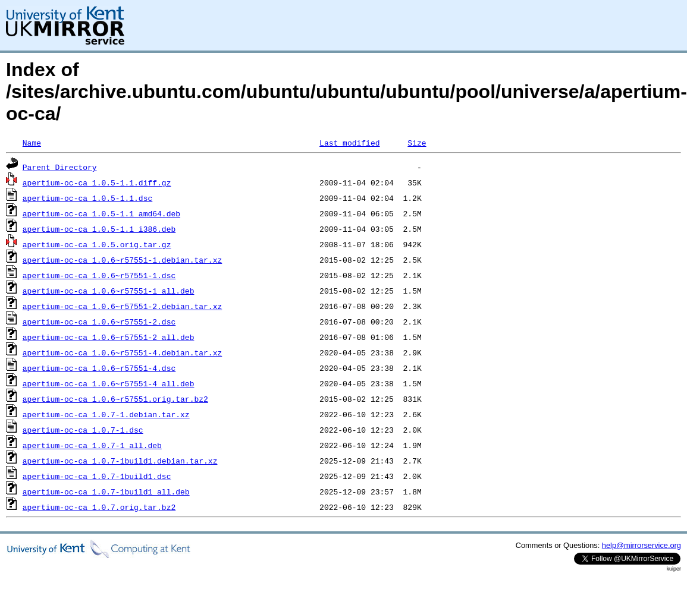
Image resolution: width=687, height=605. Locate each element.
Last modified (349, 142)
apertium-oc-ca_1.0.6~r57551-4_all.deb (109, 383)
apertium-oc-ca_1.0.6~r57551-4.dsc (99, 368)
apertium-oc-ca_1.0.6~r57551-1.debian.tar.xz (122, 259)
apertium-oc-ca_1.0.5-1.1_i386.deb (99, 228)
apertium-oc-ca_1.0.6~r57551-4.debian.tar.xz (122, 352)
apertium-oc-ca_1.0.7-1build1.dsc (97, 476)
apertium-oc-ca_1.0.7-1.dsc (83, 429)
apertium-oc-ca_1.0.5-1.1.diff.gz (97, 182)
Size (416, 142)
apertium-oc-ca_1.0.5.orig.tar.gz (97, 244)
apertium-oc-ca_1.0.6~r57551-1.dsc (99, 275)
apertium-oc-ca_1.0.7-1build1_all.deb (106, 491)
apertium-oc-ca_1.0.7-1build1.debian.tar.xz (120, 460)
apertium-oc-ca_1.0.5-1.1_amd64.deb (101, 213)
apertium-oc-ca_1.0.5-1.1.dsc (87, 198)
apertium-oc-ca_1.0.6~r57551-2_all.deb (109, 337)
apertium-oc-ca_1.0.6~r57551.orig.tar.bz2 (115, 398)
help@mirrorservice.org (641, 545)
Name (32, 142)
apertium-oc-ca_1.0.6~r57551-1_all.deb (109, 290)
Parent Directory (60, 167)
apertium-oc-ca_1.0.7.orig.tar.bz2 (99, 507)
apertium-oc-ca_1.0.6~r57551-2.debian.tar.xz (122, 306)
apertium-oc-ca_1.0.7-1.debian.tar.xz (106, 414)
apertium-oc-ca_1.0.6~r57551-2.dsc (99, 321)
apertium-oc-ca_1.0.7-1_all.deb (92, 445)
